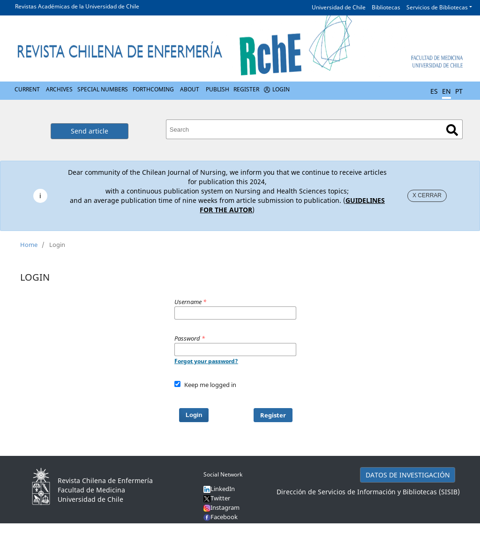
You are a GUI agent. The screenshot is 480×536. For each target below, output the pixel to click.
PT (459, 91)
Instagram (221, 507)
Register (246, 89)
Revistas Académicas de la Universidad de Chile (77, 6)
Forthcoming (153, 89)
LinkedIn (222, 488)
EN (446, 91)
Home (29, 244)
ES (434, 91)
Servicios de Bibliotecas (437, 7)
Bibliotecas (386, 7)
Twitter (216, 498)
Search (452, 130)
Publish (217, 89)
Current (27, 89)
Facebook (224, 517)
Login (281, 89)
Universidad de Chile (339, 7)
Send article (89, 131)
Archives (59, 89)
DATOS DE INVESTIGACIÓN (408, 474)
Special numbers (102, 89)
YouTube (222, 526)
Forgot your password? (206, 361)
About (189, 89)
